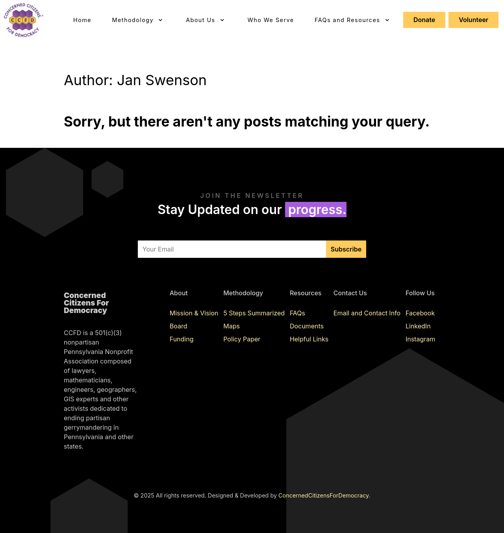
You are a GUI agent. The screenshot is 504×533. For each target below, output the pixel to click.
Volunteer (473, 20)
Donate (424, 20)
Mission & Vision (194, 313)
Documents (307, 326)
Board (178, 326)
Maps (231, 326)
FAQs (297, 313)
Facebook (420, 313)
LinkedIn (418, 326)
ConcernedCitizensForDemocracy (323, 495)
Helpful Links (309, 339)
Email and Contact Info (367, 313)
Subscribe (346, 249)
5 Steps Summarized (254, 313)
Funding (182, 339)
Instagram (420, 339)
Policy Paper (241, 339)
